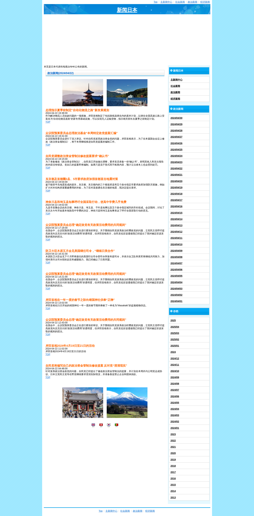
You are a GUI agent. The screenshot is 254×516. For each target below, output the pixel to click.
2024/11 (175, 364)
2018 (173, 466)
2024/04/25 (176, 149)
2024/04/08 (176, 257)
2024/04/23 (176, 162)
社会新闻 (180, 2)
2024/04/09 (176, 250)
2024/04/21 (176, 174)
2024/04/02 (176, 295)
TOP (48, 122)
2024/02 (175, 421)
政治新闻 (192, 2)
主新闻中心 (166, 2)
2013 (173, 497)
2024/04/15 (176, 212)
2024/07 (175, 390)
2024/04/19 (176, 187)
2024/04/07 (176, 263)
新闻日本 (127, 10)
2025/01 (175, 345)
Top (155, 2)
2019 (173, 459)
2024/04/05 (176, 275)
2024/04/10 (176, 244)
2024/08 (175, 383)
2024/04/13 (176, 225)
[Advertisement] (127, 40)
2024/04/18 (176, 193)
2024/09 (175, 377)
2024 (173, 352)
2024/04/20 (176, 181)
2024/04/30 (176, 118)
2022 (173, 440)
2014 (173, 491)
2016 (173, 478)
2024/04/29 (176, 124)
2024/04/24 (176, 155)
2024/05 (175, 402)
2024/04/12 (176, 231)
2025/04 (175, 326)
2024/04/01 (176, 301)
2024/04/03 (176, 288)
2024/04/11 (176, 238)
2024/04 (175, 409)
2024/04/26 (176, 143)
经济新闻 (205, 2)
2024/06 (175, 396)
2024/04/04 (176, 282)
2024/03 (175, 415)
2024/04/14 (176, 219)
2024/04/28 (176, 130)
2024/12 (175, 358)
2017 (173, 472)
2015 (173, 484)
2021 (173, 446)
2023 (173, 434)
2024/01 (175, 428)
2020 (173, 453)
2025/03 (175, 333)
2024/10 (175, 371)
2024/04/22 (176, 168)
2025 (173, 320)
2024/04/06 (176, 269)
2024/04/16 (176, 206)
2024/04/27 (176, 136)
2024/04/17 (176, 200)
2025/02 (175, 339)
